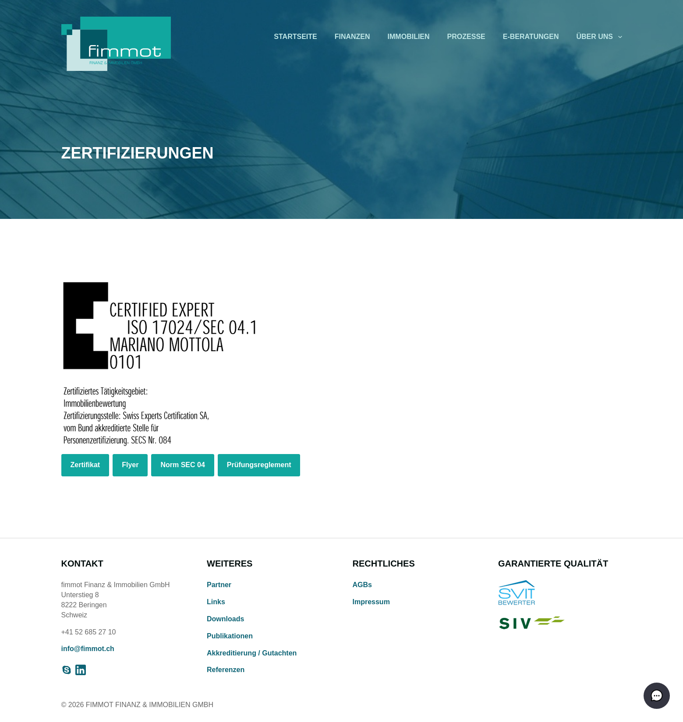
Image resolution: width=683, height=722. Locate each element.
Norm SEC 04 (182, 464)
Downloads (225, 619)
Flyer (130, 464)
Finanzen (352, 36)
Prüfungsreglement (259, 464)
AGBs (362, 584)
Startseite (295, 36)
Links (216, 602)
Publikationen (230, 636)
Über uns (594, 36)
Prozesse (466, 36)
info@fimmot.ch (87, 648)
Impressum (371, 602)
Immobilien (409, 36)
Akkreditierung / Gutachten (252, 653)
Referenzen (225, 669)
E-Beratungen (531, 36)
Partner (219, 584)
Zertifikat (85, 464)
